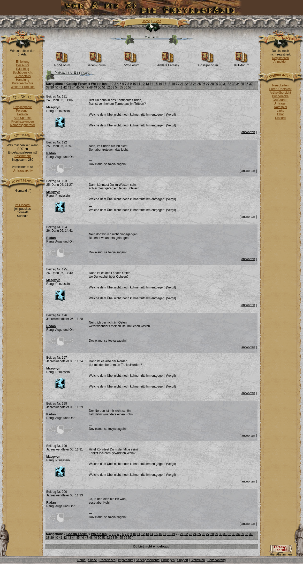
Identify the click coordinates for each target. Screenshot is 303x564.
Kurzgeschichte (22, 83)
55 (121, 87)
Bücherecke (280, 96)
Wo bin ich (99, 84)
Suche (157, 21)
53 (112, 87)
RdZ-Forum (62, 64)
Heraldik (22, 114)
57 (129, 87)
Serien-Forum (96, 64)
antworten (248, 132)
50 (99, 87)
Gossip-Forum (208, 64)
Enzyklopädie (22, 107)
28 (212, 84)
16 (160, 84)
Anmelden (280, 61)
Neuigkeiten (280, 85)
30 (220, 84)
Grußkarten (280, 100)
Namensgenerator (22, 125)
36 (246, 84)
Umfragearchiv (22, 170)
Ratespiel (280, 107)
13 (147, 84)
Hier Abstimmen (280, 553)
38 (47, 87)
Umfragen (280, 103)
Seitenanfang (216, 560)
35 (242, 84)
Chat (280, 114)
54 (116, 87)
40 (56, 87)
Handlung (22, 80)
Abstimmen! (22, 156)
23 (190, 84)
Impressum (125, 560)
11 (138, 84)
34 (238, 84)
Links (280, 110)
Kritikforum (241, 64)
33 (233, 84)
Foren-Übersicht (280, 89)
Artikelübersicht (280, 92)
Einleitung (22, 61)
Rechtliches (108, 560)
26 (203, 84)
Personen (22, 110)
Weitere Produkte (23, 87)
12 (143, 84)
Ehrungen (168, 560)
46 (82, 87)
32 (229, 84)
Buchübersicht (22, 72)
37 (251, 84)
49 (95, 87)
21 (182, 84)
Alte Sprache (23, 118)
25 (199, 84)
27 (207, 84)
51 (103, 87)
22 (186, 84)
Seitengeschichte (148, 560)
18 (168, 84)
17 (164, 84)
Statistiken (198, 560)
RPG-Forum (131, 64)
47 (86, 87)
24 (194, 84)
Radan (51, 153)
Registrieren (280, 58)
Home (146, 21)
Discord (280, 118)
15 (155, 84)
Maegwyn (53, 107)
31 (225, 84)
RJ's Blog (22, 69)
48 (91, 87)
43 (69, 87)
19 (173, 84)
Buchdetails (22, 76)
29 (216, 84)
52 (108, 87)
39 (52, 87)
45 (78, 87)
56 (125, 87)
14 (151, 84)
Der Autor (22, 65)
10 (134, 84)
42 (65, 87)
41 (60, 87)
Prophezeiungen (22, 121)
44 (73, 87)
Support (182, 560)
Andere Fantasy (168, 64)
